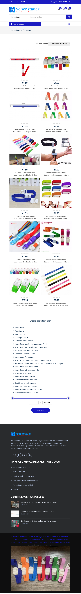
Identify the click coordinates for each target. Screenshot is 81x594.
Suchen (40, 411)
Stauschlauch (19, 335)
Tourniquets (18, 332)
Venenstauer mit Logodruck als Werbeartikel (30, 348)
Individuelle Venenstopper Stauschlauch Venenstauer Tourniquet (38, 364)
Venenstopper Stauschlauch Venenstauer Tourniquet (33, 361)
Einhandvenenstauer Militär (24, 354)
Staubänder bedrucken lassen (25, 380)
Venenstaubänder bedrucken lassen (27, 390)
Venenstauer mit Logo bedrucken (26, 371)
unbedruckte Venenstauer (23, 358)
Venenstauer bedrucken (21, 468)
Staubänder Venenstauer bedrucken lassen (29, 540)
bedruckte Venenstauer (22, 374)
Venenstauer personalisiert (24, 377)
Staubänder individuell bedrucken (26, 393)
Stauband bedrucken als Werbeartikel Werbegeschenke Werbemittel (43, 543)
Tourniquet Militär (20, 338)
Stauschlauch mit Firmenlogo (25, 387)
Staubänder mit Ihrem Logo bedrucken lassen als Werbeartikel (44, 538)
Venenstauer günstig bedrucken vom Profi (30, 345)
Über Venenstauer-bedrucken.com (24, 481)
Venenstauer (15, 30)
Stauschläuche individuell (23, 341)
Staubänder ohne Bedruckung (25, 384)
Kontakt (15, 490)
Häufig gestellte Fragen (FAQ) (23, 477)
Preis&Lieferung (18, 473)
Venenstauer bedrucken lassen (25, 367)
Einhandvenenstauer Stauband (25, 351)
